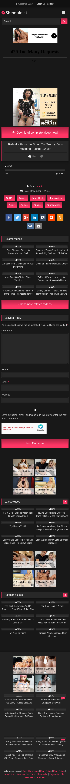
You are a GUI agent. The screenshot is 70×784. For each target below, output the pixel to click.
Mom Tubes (45, 771)
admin (40, 186)
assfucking (56, 198)
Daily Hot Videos (31, 771)
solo (37, 205)
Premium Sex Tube (26, 774)
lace (24, 205)
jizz (12, 205)
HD (9, 198)
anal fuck (37, 198)
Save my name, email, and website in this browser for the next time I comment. (34, 417)
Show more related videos (35, 304)
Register (49, 4)
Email (5, 382)
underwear (53, 205)
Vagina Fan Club (57, 774)
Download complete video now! (35, 132)
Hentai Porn (9, 774)
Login (39, 4)
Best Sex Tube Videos (35, 777)
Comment (6, 330)
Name (5, 369)
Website (5, 394)
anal (22, 198)
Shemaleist (14, 12)
